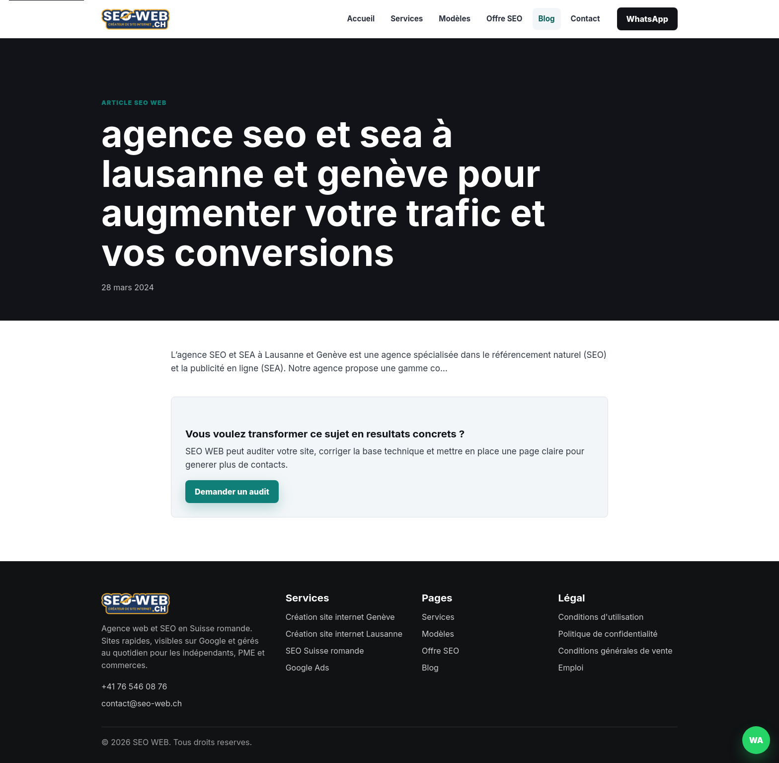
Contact (585, 18)
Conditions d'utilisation (601, 617)
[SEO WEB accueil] (135, 19)
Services (406, 18)
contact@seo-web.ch (141, 703)
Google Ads (307, 668)
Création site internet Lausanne (344, 634)
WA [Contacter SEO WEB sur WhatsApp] (756, 740)
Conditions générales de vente (615, 651)
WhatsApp (647, 19)
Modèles (454, 18)
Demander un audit (232, 492)
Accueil (361, 18)
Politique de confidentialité (608, 634)
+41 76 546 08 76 (134, 686)
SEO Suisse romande (325, 651)
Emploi (571, 668)
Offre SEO (504, 18)
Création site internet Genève (340, 617)
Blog (547, 18)
